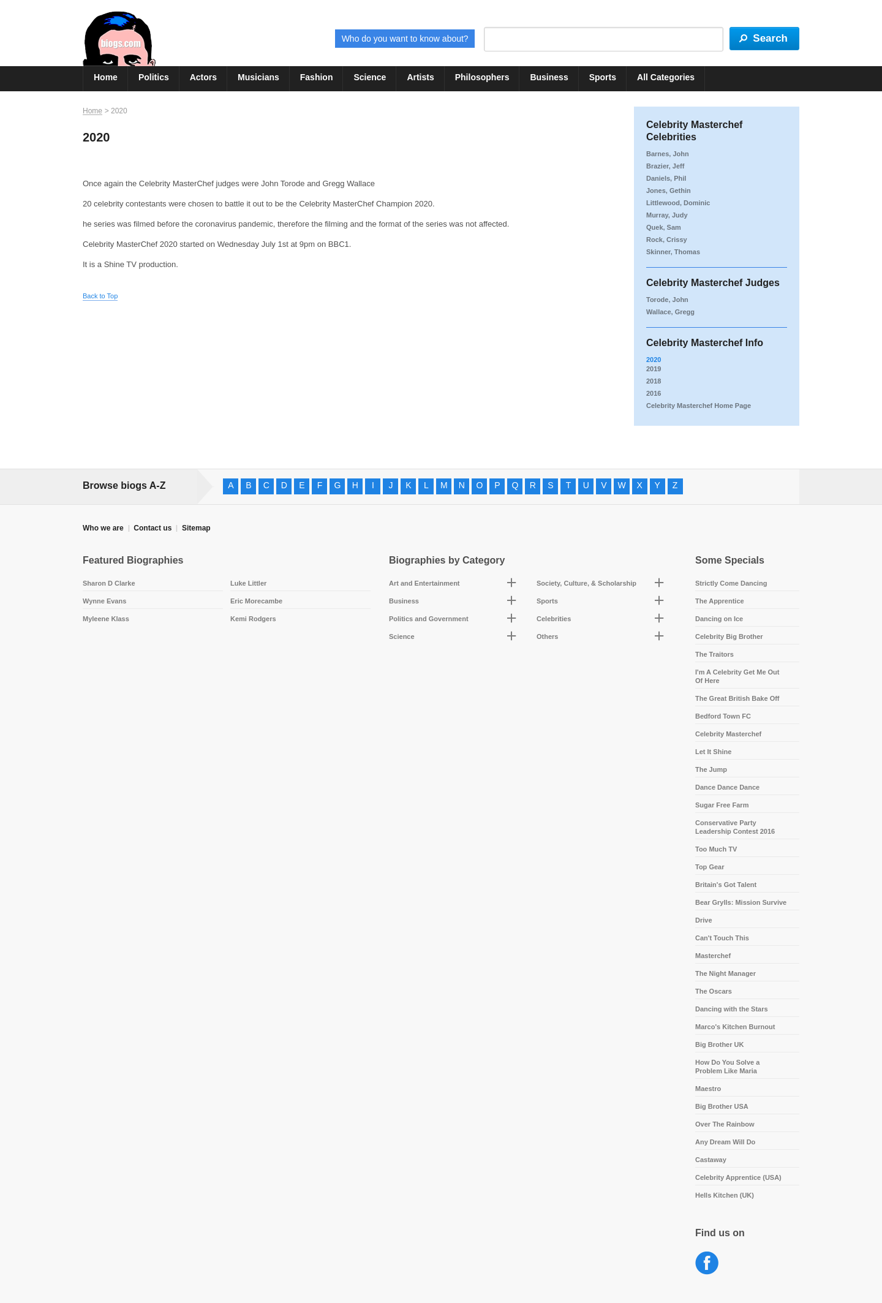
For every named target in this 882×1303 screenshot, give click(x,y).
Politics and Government (429, 618)
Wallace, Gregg (670, 311)
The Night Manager (725, 973)
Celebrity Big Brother (729, 636)
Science (369, 77)
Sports (602, 77)
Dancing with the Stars (731, 1009)
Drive (703, 920)
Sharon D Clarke (109, 583)
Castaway (710, 1159)
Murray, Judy (667, 215)
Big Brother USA (721, 1106)
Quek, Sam (663, 227)
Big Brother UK (719, 1044)
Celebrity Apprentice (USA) (738, 1177)
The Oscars (713, 991)
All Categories (666, 77)
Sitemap (196, 528)
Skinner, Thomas (673, 251)
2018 (653, 381)
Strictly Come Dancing (731, 583)
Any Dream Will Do (725, 1142)
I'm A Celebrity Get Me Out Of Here (737, 676)
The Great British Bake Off (737, 698)
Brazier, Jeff (665, 166)
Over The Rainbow (725, 1124)
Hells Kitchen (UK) (724, 1195)
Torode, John (667, 299)
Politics (153, 77)
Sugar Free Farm (721, 805)
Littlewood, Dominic (678, 202)
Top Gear (709, 867)
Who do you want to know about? (405, 38)
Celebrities (554, 618)
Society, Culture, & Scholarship (586, 583)
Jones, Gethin (668, 190)
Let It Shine (713, 751)
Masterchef (713, 955)
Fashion (316, 77)
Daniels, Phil (666, 178)
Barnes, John (667, 153)
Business (549, 77)
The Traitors (714, 654)
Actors (203, 77)
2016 (653, 393)
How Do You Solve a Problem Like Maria (727, 1067)
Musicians (258, 77)
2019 (653, 368)
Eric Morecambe (256, 601)
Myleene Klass (106, 618)
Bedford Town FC (723, 716)
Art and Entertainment (424, 583)
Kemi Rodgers (253, 618)
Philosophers (482, 77)
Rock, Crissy (666, 239)
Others (547, 636)
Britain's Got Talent (725, 884)
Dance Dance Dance (727, 787)
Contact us (153, 528)
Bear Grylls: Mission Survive (740, 902)
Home (106, 77)
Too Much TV (716, 849)
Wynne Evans (104, 601)
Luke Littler (248, 583)
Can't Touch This (722, 938)
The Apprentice (719, 601)
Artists (420, 77)
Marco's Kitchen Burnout (735, 1026)
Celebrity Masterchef (728, 734)
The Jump (711, 769)
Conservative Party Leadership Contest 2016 (735, 827)
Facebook (707, 1263)
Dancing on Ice (719, 618)
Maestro (708, 1088)
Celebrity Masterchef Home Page (698, 405)
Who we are (103, 528)
